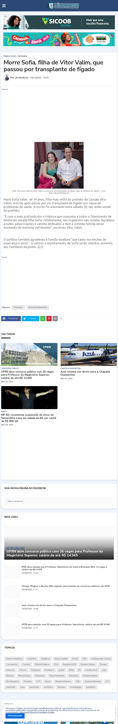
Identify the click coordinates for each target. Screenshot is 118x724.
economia (48, 687)
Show (47, 681)
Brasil (75, 658)
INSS (71, 670)
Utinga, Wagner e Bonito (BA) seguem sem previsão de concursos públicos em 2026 (65, 586)
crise (22, 687)
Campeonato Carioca (100, 658)
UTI (107, 681)
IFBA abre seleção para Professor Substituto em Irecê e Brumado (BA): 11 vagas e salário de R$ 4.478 (64, 568)
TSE (78, 681)
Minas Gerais (24, 675)
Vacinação (10, 687)
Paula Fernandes (56, 675)
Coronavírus (12, 664)
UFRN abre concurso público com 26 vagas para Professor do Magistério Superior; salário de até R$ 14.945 (27, 375)
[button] (4, 5)
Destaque (22, 56)
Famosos (10, 670)
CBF (85, 658)
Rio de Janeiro (12, 681)
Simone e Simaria (63, 681)
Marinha (10, 675)
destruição (34, 687)
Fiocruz (23, 670)
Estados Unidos (88, 664)
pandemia (90, 687)
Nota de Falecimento (38, 307)
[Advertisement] (56, 112)
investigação (75, 687)
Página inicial (10, 56)
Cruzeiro (26, 664)
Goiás (61, 670)
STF (38, 681)
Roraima (27, 681)
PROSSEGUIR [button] (15, 715)
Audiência (45, 658)
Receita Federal (90, 675)
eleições (61, 687)
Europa (103, 664)
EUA (56, 664)
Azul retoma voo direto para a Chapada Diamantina (85, 373)
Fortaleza (35, 670)
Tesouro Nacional (93, 681)
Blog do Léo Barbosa (15, 501)
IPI (79, 670)
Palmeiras (39, 675)
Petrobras (73, 675)
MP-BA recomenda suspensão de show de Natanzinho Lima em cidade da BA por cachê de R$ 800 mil (28, 418)
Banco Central (61, 658)
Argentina (31, 658)
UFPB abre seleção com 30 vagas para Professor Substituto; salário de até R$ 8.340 (66, 624)
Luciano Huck (91, 670)
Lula (104, 670)
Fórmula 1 (49, 670)
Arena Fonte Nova (14, 658)
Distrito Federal (42, 664)
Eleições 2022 (69, 664)
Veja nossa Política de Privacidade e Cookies (37, 712)
